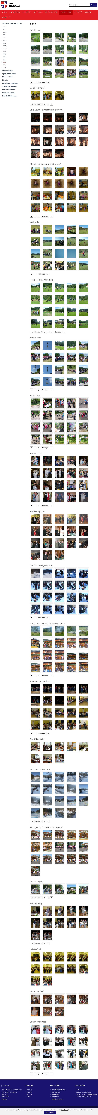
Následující (41, 82)
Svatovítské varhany (57, 1099)
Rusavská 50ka (55, 1092)
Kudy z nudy (55, 1096)
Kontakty (4, 1099)
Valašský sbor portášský (83, 1096)
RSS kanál (5, 1094)
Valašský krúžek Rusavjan (83, 1092)
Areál (28, 1096)
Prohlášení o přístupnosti (9, 1092)
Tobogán (29, 1094)
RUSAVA (14, 5)
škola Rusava (55, 1094)
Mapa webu (5, 1096)
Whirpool (29, 1089)
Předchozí (38, 104)
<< (32, 104)
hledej (93, 5)
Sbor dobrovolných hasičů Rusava (86, 1094)
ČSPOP (78, 1089)
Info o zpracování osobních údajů (12, 1089)
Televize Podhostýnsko (58, 1089)
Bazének (29, 1092)
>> (48, 82)
